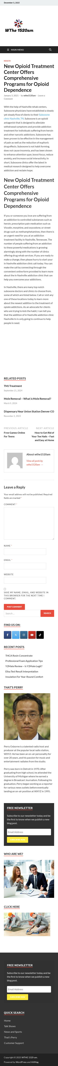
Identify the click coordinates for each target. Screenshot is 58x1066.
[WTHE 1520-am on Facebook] (7, 635)
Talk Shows (10, 1026)
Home (7, 1020)
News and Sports (13, 1031)
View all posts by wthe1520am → (34, 462)
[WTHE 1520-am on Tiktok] (40, 635)
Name (8, 546)
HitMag (34, 1062)
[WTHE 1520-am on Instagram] (24, 635)
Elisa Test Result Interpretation (21, 671)
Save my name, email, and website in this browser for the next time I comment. (26, 595)
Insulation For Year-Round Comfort (24, 676)
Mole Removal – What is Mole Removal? (27, 398)
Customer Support (14, 1042)
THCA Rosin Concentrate (18, 655)
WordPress (21, 1062)
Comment (10, 504)
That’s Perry (10, 1037)
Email (8, 560)
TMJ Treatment (13, 386)
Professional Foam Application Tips (24, 660)
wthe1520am (30, 95)
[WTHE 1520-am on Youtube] (32, 635)
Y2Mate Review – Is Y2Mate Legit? (23, 666)
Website (9, 574)
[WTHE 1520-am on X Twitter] (15, 635)
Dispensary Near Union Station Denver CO (29, 411)
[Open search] (50, 49)
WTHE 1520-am (29, 1057)
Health (7, 61)
